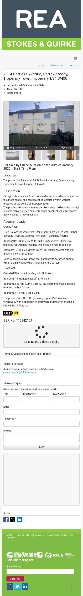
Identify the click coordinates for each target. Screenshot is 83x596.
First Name (28, 394)
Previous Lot (57, 65)
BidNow (9, 535)
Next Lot (74, 65)
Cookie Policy (67, 535)
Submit (41, 447)
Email (6, 407)
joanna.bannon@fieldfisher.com (19, 372)
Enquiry (7, 430)
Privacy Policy (53, 535)
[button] (37, 147)
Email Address (14, 566)
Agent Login (11, 538)
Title (5, 394)
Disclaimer (39, 535)
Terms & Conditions (24, 535)
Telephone (8, 418)
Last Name (58, 394)
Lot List (40, 65)
